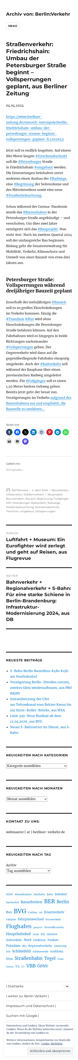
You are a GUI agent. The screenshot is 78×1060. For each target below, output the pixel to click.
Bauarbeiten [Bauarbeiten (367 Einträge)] (31, 902)
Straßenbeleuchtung (20, 507)
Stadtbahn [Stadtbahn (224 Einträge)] (56, 951)
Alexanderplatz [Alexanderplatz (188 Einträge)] (23, 894)
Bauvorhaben (15, 498)
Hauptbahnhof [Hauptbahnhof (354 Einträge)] (18, 934)
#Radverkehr (50, 364)
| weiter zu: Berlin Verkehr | (27, 996)
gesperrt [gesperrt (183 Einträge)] (37, 927)
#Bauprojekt (48, 229)
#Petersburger (29, 162)
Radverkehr (38, 502)
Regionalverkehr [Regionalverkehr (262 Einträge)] (40, 946)
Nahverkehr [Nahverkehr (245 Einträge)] (14, 940)
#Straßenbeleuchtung (23, 195)
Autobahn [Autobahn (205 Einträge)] (39, 894)
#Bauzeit (59, 302)
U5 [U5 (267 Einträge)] (18, 966)
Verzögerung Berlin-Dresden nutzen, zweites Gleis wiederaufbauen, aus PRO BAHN (41, 687)
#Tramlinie (15, 319)
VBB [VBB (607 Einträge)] (30, 966)
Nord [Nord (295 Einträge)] (27, 940)
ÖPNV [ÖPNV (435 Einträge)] (42, 966)
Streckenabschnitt (47, 507)
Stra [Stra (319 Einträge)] (9, 959)
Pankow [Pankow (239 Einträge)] (53, 940)
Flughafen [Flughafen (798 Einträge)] (19, 926)
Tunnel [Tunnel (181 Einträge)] (10, 966)
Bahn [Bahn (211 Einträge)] (50, 894)
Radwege (54, 502)
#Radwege (58, 178)
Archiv (11, 865)
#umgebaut (43, 167)
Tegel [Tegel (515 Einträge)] (50, 958)
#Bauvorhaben (35, 212)
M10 (8, 502)
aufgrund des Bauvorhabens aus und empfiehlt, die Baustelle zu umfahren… (38, 403)
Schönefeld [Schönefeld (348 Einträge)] (21, 951)
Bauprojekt (55, 494)
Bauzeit (30, 498)
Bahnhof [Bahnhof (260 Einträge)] (61, 894)
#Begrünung (24, 184)
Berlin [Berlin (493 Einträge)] (63, 901)
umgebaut (27, 511)
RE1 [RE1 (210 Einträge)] (24, 945)
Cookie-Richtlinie (52, 1043)
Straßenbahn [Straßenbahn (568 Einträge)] (29, 958)
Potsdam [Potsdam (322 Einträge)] (13, 946)
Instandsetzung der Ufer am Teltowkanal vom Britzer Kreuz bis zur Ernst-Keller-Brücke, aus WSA (40, 704)
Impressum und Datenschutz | (31, 1006)
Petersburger (21, 502)
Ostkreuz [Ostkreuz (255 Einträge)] (39, 940)
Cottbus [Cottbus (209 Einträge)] (32, 912)
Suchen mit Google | (22, 1016)
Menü (12, 25)
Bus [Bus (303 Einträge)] (9, 912)
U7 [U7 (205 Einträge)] (23, 966)
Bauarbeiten (60, 490)
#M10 (29, 319)
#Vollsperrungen (19, 347)
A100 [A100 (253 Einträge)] (9, 894)
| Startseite (15, 986)
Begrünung (44, 498)
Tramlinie (12, 511)
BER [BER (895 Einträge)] (49, 901)
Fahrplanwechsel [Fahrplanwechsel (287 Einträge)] (31, 919)
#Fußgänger (36, 381)
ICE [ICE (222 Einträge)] (43, 934)
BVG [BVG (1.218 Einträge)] (20, 911)
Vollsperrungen (45, 511)
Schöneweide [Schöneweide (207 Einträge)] (40, 951)
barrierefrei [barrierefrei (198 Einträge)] (12, 902)
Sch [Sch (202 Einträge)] (8, 951)
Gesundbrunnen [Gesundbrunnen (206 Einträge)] (54, 927)
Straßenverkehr (34, 494)
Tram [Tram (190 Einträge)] (60, 959)
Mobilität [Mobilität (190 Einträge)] (52, 934)
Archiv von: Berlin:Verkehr (38, 14)
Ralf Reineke (20, 490)
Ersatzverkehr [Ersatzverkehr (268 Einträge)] (54, 912)
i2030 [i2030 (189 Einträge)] (36, 934)
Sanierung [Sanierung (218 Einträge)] (60, 945)
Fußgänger (61, 498)
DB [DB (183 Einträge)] (40, 912)
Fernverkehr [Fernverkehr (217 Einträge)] (53, 919)
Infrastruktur (14, 494)
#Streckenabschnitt (51, 156)
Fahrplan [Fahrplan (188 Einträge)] (11, 919)
